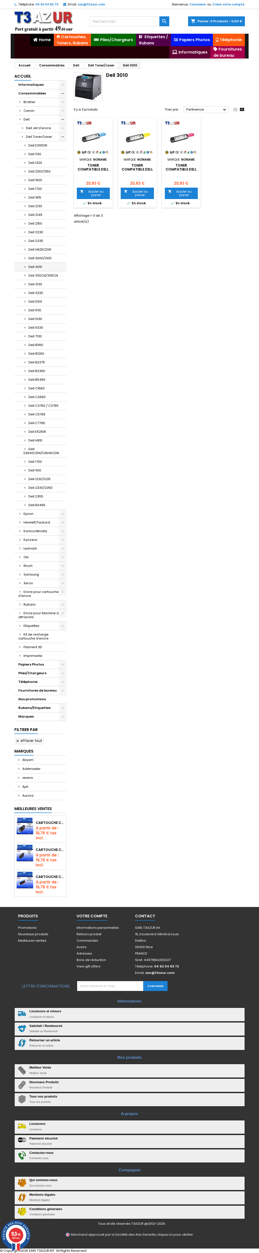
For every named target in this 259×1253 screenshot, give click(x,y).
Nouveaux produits (33, 934)
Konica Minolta (35, 531)
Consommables (32, 93)
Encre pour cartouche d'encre (38, 593)
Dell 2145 (35, 214)
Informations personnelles (98, 927)
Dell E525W (37, 431)
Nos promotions (32, 699)
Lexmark (30, 548)
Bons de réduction (91, 960)
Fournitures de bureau (37, 690)
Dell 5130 (35, 319)
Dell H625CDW (40, 249)
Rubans (30, 604)
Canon (29, 110)
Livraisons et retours (45, 1011)
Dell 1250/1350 (40, 171)
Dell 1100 (35, 470)
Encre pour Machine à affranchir (38, 615)
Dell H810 (35, 440)
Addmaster (31, 768)
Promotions (27, 927)
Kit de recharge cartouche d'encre (33, 636)
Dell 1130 (35, 154)
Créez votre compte (228, 4)
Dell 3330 (36, 293)
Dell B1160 (36, 345)
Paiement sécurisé (43, 1138)
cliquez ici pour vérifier (175, 1234)
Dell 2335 (36, 240)
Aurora (27, 795)
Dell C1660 (37, 388)
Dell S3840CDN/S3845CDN (41, 451)
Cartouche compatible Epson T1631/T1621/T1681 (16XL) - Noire (50, 850)
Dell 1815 (35, 197)
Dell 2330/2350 (41, 487)
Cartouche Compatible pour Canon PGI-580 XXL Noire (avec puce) (50, 823)
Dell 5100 (35, 301)
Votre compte (92, 916)
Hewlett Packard (37, 522)
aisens (27, 777)
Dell (26, 119)
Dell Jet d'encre (38, 128)
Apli (25, 786)
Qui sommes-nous (43, 1180)
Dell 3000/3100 (40, 258)
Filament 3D (33, 647)
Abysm (27, 760)
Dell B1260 (36, 353)
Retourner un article (44, 1040)
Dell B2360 (37, 371)
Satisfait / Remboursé (45, 1026)
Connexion (197, 4)
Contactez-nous (41, 1153)
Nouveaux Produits (44, 1082)
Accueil (22, 76)
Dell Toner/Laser (39, 136)
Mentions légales (42, 1194)
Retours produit (89, 934)
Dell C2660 (37, 397)
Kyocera (30, 539)
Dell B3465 (37, 505)
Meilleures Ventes (33, 809)
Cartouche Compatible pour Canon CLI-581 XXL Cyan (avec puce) (50, 877)
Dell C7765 (37, 423)
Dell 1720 (35, 188)
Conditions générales (45, 1209)
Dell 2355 (36, 496)
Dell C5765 (37, 414)
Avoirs (81, 947)
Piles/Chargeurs (32, 673)
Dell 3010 (35, 266)
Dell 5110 (35, 310)
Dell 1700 (35, 461)
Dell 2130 (35, 206)
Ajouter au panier (92, 193)
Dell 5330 (36, 327)
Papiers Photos (31, 664)
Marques (26, 716)
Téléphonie (27, 681)
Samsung (31, 574)
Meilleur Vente (40, 1067)
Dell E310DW (38, 145)
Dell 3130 (35, 284)
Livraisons (37, 1124)
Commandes (87, 940)
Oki (26, 557)
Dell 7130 (35, 336)
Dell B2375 (37, 362)
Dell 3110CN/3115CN (43, 275)
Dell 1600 (35, 180)
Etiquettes (31, 625)
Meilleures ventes (32, 940)
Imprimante (33, 655)
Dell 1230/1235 (40, 479)
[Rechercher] (129, 21)
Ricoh (28, 565)
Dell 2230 (36, 232)
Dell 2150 (35, 223)
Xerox (28, 583)
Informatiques (31, 84)
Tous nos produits (43, 1096)
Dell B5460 (37, 379)
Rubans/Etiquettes (34, 707)
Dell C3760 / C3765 (43, 405)
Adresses (84, 953)
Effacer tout (29, 740)
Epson (28, 513)
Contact (145, 916)
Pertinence (207, 110)
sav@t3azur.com (91, 4)
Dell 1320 (35, 162)
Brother (29, 102)
